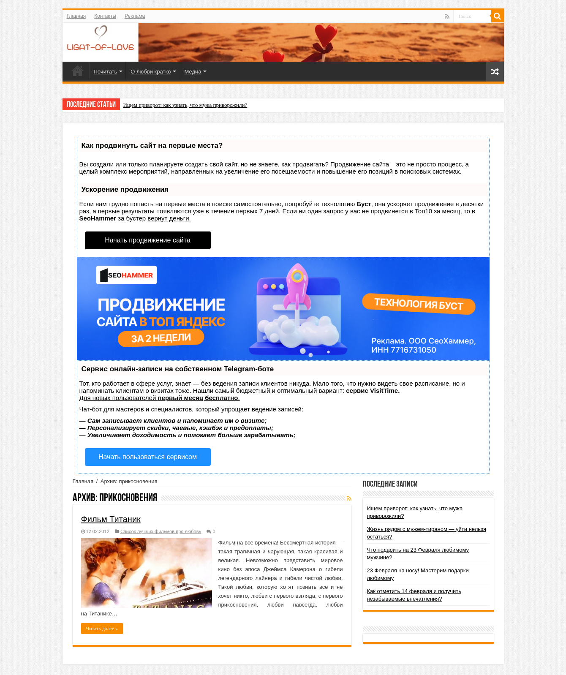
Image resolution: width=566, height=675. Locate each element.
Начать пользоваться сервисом (147, 456)
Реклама (135, 16)
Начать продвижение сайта (147, 240)
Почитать (105, 71)
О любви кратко (151, 71)
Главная (76, 16)
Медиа (192, 71)
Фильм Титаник (111, 519)
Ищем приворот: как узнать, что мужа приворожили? (185, 105)
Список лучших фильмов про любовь (160, 531)
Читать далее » (102, 628)
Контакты (105, 16)
